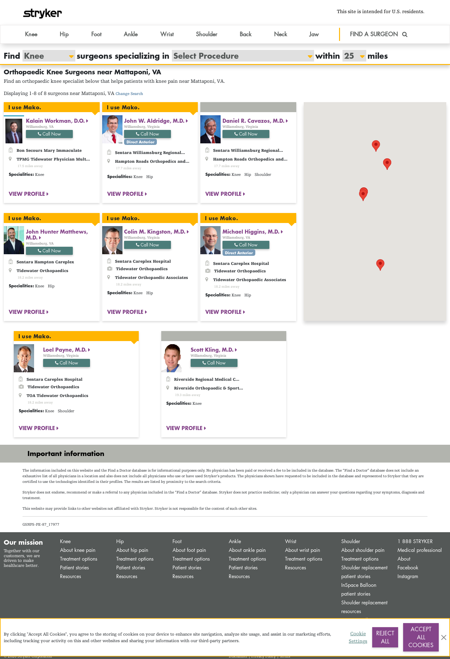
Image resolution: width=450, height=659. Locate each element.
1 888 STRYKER (415, 541)
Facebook (408, 567)
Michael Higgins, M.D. (251, 231)
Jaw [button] (314, 34)
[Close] (443, 637)
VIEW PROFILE (28, 193)
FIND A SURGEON (379, 34)
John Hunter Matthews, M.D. (57, 234)
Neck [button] (280, 34)
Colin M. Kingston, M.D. (155, 231)
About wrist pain (302, 550)
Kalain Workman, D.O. (56, 120)
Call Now (49, 134)
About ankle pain (247, 550)
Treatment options (78, 559)
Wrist (290, 541)
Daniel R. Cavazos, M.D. (254, 120)
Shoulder (350, 541)
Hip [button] (64, 34)
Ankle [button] (131, 34)
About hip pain (132, 550)
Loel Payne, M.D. (65, 349)
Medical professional (420, 550)
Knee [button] (31, 34)
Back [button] (245, 34)
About (404, 559)
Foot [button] (96, 34)
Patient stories (74, 567)
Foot (177, 541)
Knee (65, 541)
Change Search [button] (129, 93)
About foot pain (189, 550)
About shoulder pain (362, 550)
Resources (70, 576)
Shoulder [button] (206, 34)
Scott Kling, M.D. (213, 349)
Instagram (408, 576)
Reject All (385, 637)
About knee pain (77, 550)
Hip (120, 541)
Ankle (235, 541)
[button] (376, 146)
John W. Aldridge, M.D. (155, 120)
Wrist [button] (166, 34)
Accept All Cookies (420, 637)
